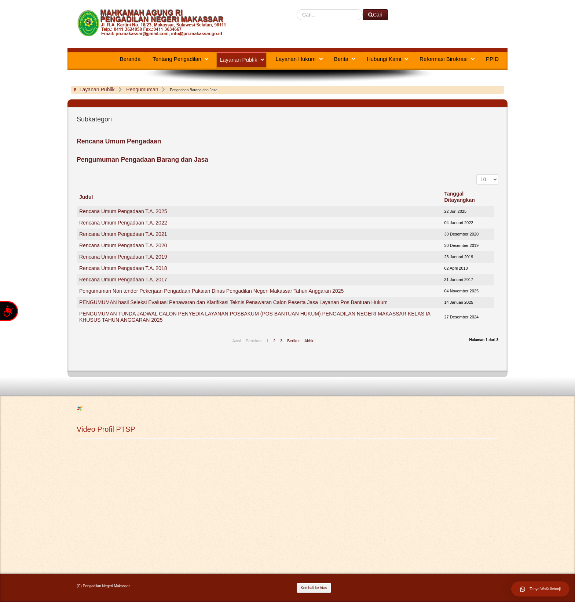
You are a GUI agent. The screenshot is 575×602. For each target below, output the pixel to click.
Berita (341, 59)
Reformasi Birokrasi (444, 59)
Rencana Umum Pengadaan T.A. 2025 (123, 211)
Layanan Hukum (295, 59)
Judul (86, 197)
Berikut (293, 341)
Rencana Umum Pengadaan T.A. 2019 (123, 257)
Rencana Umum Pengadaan (119, 141)
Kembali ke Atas (314, 588)
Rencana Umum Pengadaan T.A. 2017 (123, 279)
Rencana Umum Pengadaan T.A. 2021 (123, 234)
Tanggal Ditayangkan (459, 197)
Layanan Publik (238, 59)
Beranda (130, 59)
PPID (492, 59)
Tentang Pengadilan (177, 59)
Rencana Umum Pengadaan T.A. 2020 (123, 245)
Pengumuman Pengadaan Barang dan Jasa (142, 159)
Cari (375, 14)
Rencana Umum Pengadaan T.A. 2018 (123, 268)
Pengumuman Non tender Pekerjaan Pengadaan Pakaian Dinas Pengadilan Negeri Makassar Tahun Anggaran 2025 (211, 291)
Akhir (309, 341)
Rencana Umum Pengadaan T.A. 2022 (123, 223)
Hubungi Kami (384, 59)
